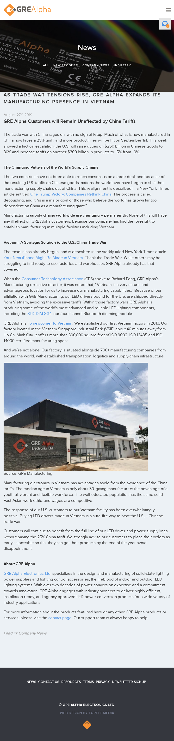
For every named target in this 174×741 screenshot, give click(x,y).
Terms (88, 682)
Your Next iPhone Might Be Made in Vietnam (43, 257)
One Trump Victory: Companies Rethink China (71, 194)
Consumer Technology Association (52, 279)
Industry (122, 65)
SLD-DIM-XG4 (39, 313)
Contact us (48, 682)
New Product (65, 65)
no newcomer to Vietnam (49, 323)
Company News (95, 65)
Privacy (103, 682)
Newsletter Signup (129, 682)
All (46, 65)
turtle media (101, 713)
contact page (60, 618)
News (31, 682)
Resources (71, 682)
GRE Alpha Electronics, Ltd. (27, 573)
